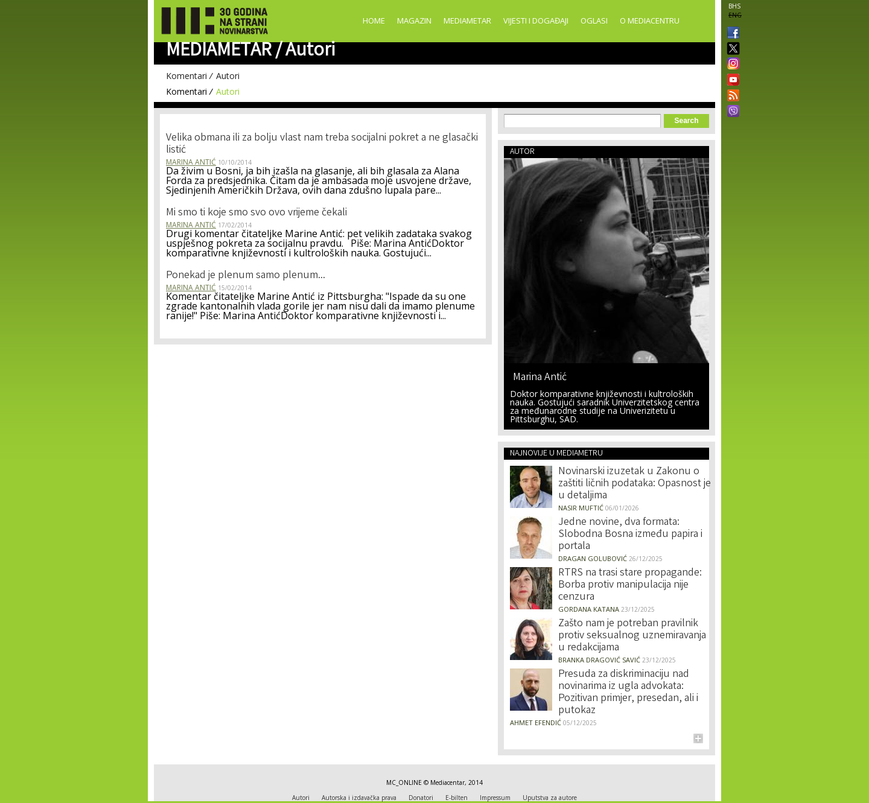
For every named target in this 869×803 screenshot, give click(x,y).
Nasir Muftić (580, 507)
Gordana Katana (588, 609)
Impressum (495, 797)
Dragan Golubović (592, 558)
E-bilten (456, 797)
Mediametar (467, 20)
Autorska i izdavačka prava (359, 797)
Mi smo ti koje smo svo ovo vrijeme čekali (256, 213)
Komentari (186, 75)
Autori (228, 75)
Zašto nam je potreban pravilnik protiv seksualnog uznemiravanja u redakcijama (632, 636)
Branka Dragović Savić (599, 659)
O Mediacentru (650, 20)
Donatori (421, 797)
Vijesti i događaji (535, 20)
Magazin (414, 20)
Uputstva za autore (550, 797)
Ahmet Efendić (535, 722)
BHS (734, 6)
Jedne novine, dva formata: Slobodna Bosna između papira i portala (630, 534)
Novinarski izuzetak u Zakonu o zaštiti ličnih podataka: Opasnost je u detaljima (634, 484)
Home (374, 20)
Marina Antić (191, 162)
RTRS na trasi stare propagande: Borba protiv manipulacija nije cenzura (630, 585)
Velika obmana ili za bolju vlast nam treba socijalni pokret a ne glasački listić (322, 144)
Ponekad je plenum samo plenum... (245, 276)
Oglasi (594, 20)
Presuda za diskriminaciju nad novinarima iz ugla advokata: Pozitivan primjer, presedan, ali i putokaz (628, 693)
